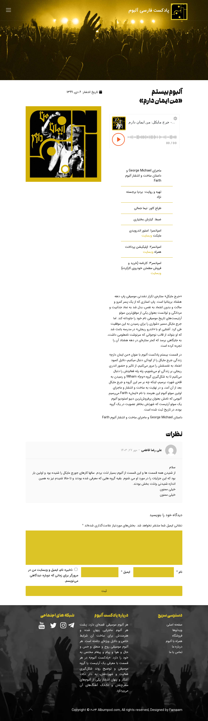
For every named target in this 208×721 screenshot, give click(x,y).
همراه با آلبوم (174, 641)
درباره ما (177, 646)
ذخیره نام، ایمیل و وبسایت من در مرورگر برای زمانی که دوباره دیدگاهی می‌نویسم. (53, 575)
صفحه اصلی (174, 624)
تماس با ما (175, 652)
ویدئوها (177, 630)
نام (179, 571)
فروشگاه (177, 635)
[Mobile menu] (8, 10)
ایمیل (125, 571)
